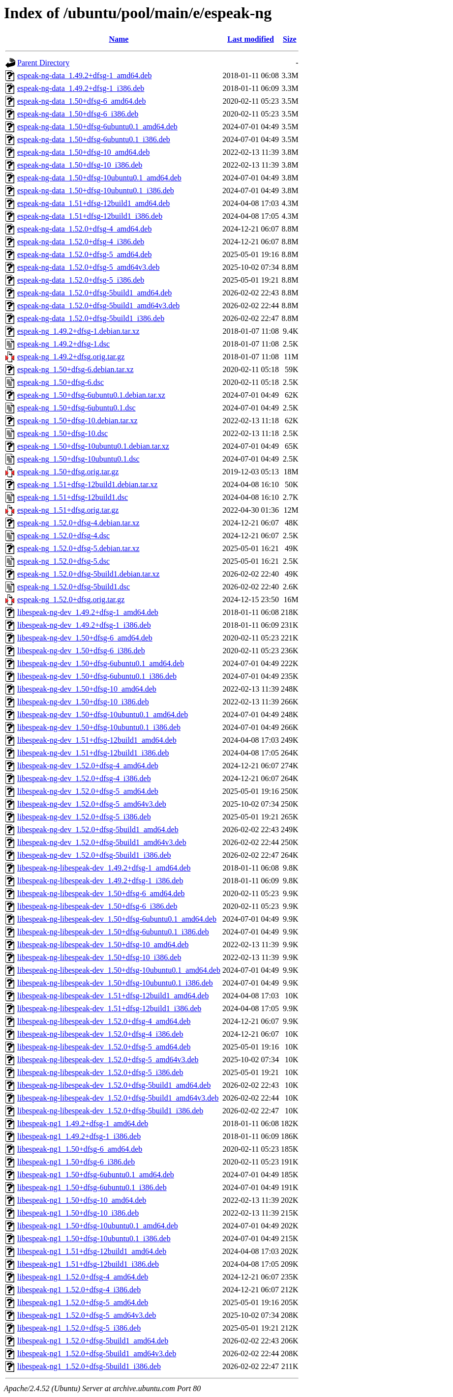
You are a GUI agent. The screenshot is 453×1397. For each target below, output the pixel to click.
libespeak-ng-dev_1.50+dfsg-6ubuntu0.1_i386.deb (97, 676)
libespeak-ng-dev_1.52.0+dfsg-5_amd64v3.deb (91, 804)
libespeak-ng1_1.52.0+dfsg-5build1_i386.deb (89, 1366)
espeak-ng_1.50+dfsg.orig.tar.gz (68, 471)
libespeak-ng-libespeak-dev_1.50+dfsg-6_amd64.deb (100, 893)
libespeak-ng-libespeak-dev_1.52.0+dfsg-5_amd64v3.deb (107, 1059)
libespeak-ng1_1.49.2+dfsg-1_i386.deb (79, 1136)
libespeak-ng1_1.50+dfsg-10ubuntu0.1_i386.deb (94, 1238)
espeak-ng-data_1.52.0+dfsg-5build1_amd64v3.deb (98, 305)
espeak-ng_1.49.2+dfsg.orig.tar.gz (70, 356)
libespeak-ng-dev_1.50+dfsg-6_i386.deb (81, 650)
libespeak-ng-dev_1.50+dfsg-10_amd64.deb (86, 689)
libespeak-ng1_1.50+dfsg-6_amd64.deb (79, 1149)
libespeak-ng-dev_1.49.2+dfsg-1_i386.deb (84, 625)
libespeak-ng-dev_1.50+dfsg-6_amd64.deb (84, 638)
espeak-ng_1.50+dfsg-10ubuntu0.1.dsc (78, 459)
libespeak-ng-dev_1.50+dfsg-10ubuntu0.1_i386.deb (99, 727)
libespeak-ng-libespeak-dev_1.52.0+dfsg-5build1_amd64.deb (114, 1085)
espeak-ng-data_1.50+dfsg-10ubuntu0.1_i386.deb (95, 190)
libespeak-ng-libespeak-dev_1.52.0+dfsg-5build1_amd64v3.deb (117, 1098)
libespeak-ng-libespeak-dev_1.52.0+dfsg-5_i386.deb (100, 1072)
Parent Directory (43, 62)
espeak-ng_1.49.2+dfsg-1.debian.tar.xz (78, 331)
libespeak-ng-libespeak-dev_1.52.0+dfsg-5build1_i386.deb (110, 1110)
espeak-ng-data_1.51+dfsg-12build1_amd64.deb (93, 203)
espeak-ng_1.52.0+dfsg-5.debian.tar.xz (78, 548)
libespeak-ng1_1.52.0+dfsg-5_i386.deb (79, 1328)
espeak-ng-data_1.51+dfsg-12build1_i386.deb (89, 216)
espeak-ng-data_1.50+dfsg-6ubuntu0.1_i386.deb (93, 139)
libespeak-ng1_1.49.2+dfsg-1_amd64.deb (82, 1123)
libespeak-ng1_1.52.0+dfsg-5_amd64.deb (82, 1302)
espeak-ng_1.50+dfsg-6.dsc (60, 382)
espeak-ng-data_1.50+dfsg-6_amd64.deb (81, 101)
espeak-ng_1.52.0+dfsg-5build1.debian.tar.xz (88, 574)
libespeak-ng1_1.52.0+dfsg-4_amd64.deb (82, 1277)
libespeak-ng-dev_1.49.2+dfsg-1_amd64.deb (87, 612)
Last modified (250, 39)
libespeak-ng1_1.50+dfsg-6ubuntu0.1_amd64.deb (95, 1174)
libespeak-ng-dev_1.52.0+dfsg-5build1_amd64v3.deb (101, 842)
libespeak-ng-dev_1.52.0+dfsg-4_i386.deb (84, 778)
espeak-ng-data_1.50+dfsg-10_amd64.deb (83, 152)
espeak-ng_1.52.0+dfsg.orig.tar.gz (70, 599)
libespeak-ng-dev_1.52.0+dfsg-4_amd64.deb (87, 765)
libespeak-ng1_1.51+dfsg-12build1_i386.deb (88, 1264)
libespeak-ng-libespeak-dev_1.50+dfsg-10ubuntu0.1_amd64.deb (118, 970)
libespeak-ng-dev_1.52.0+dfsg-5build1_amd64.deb (98, 829)
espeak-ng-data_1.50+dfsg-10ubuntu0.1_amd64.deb (99, 178)
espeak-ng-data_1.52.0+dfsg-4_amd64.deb (84, 229)
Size (290, 39)
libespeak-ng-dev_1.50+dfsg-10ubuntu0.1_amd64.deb (102, 714)
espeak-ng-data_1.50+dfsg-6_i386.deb (77, 114)
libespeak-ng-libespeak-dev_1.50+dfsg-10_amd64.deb (102, 944)
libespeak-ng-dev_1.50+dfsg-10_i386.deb (83, 702)
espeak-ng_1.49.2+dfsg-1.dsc (63, 344)
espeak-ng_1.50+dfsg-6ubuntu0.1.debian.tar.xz (91, 395)
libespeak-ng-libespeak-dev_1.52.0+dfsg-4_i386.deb (100, 1034)
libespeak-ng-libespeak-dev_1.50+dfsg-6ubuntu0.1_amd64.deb (116, 919)
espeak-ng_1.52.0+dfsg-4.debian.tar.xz (78, 523)
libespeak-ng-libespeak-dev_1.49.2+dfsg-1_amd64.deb (103, 868)
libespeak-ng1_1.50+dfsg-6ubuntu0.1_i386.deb (92, 1187)
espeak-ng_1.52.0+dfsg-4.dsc (63, 535)
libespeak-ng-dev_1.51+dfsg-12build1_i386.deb (93, 753)
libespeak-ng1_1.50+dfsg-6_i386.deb (76, 1162)
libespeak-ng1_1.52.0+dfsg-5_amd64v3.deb (86, 1315)
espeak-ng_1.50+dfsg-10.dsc (62, 433)
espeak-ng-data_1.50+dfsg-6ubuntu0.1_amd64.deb (97, 126)
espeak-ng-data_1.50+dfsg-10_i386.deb (79, 165)
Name (118, 39)
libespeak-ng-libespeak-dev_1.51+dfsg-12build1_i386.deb (109, 1008)
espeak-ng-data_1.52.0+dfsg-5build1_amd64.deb (94, 293)
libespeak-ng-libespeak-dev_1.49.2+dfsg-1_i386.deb (100, 880)
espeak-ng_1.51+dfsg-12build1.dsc (72, 497)
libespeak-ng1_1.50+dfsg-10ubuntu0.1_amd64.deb (97, 1226)
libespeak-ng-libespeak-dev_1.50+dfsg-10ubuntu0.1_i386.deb (115, 983)
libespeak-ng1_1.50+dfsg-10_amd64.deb (81, 1200)
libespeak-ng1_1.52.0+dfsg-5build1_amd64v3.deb (96, 1353)
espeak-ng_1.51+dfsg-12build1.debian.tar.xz (87, 484)
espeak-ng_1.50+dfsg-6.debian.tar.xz (75, 369)
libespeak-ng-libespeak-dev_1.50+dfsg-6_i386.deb (97, 906)
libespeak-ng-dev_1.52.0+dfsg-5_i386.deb (84, 817)
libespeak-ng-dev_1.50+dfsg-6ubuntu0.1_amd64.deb (100, 663)
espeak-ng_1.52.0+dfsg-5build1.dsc (73, 586)
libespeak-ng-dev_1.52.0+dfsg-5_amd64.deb (87, 791)
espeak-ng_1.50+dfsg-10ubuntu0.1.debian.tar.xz (93, 446)
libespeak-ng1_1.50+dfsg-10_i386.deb (78, 1213)
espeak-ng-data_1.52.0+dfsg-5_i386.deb (80, 280)
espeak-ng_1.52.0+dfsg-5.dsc (63, 561)
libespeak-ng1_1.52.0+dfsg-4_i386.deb (79, 1289)
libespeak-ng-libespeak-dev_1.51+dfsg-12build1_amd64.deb (113, 995)
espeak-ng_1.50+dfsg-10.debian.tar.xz (77, 420)
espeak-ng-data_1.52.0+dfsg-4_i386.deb (80, 241)
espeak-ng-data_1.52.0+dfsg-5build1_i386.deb (90, 318)
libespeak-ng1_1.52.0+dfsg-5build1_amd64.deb (92, 1341)
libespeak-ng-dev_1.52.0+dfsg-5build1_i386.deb (94, 855)
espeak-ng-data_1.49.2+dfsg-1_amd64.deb (84, 75)
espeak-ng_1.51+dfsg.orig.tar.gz (68, 510)
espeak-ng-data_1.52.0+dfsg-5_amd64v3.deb (88, 267)
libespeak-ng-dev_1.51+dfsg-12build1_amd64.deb (97, 740)
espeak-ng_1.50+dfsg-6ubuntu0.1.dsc (76, 408)
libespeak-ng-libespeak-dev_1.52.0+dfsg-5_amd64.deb (103, 1047)
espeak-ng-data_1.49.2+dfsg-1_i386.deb (80, 88)
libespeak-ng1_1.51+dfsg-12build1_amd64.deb (91, 1251)
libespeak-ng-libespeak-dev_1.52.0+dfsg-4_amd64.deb (103, 1021)
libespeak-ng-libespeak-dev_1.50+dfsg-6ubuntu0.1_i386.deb (113, 932)
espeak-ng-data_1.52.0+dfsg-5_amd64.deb (84, 254)
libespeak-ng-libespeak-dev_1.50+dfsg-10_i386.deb (99, 957)
